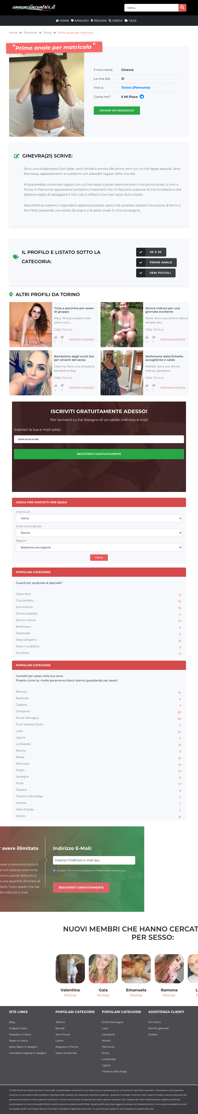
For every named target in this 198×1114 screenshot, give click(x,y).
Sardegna (99, 777)
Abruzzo (99, 692)
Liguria (99, 738)
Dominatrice (99, 607)
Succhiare (99, 653)
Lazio (99, 731)
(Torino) (67, 329)
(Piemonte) (141, 87)
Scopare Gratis (18, 1028)
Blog (12, 1022)
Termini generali (158, 1028)
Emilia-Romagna (99, 718)
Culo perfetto (99, 601)
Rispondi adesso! (81, 339)
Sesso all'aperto (99, 640)
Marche (99, 751)
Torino (47, 33)
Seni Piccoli (153, 273)
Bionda (60, 1028)
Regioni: (21, 540)
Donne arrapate (99, 614)
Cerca (116, 20)
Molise (99, 757)
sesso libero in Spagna (23, 1046)
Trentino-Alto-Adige (99, 797)
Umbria (99, 803)
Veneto (99, 816)
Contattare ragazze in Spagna (27, 1052)
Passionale (99, 634)
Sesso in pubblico (99, 647)
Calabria (99, 705)
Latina (59, 1040)
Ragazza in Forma (66, 1046)
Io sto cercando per (29, 526)
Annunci (80, 20)
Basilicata (99, 698)
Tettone (60, 1022)
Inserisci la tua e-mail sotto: (37, 430)
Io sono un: (23, 512)
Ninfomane (99, 627)
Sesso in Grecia (18, 1040)
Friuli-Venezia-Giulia (99, 725)
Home (62, 20)
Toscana (99, 790)
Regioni (99, 20)
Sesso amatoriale (66, 1052)
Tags (131, 20)
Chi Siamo (154, 1022)
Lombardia (99, 744)
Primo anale (154, 262)
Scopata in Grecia (20, 1034)
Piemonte (30, 33)
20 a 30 (149, 252)
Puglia (99, 770)
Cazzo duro (99, 594)
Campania (99, 712)
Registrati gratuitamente (99, 454)
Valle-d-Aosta (99, 810)
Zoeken (153, 1034)
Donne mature (99, 620)
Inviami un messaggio (117, 110)
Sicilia (99, 783)
